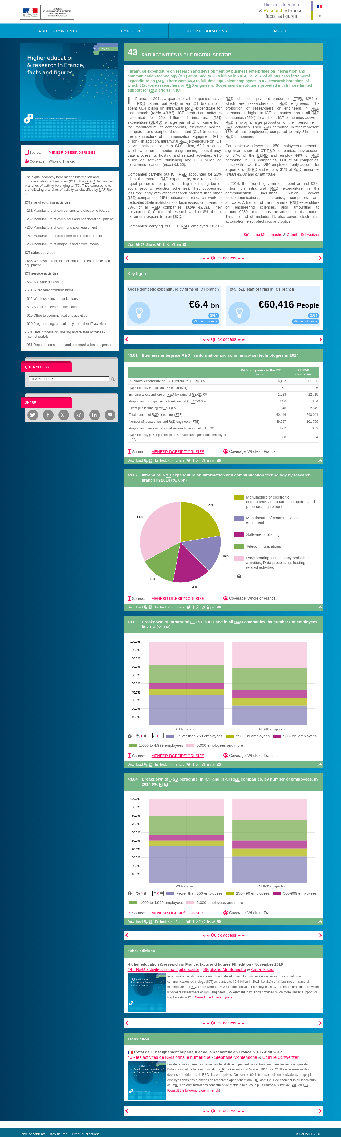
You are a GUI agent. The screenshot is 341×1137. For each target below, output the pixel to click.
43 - (169, 1057)
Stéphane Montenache (262, 235)
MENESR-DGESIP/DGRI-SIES (72, 153)
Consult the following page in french (193, 1090)
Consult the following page (213, 997)
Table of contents (33, 1134)
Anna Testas (262, 969)
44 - (163, 969)
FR (319, 15)
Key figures (58, 1134)
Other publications (85, 1134)
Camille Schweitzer (303, 235)
